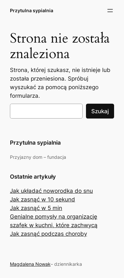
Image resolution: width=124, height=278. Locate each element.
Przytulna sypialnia (31, 10)
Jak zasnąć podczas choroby (48, 233)
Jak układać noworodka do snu (51, 191)
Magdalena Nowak (30, 264)
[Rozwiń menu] (110, 11)
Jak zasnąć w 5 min (36, 208)
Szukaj (100, 111)
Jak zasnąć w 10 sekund (42, 199)
